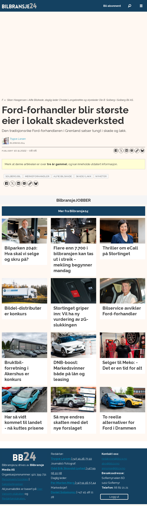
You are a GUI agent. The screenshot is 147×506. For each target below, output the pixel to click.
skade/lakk (83, 176)
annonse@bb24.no (113, 468)
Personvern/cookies (15, 479)
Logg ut (114, 496)
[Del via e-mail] (131, 150)
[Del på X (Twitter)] (121, 150)
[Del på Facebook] (115, 150)
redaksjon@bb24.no (114, 458)
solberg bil (13, 176)
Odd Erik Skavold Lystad (68, 468)
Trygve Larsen (61, 458)
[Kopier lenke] (137, 150)
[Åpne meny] (141, 5)
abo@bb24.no (110, 463)
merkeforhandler (37, 176)
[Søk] (129, 6)
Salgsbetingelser (12, 484)
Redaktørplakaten (13, 498)
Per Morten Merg (62, 482)
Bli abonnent (112, 5)
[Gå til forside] (49, 5)
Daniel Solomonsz (63, 492)
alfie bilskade (62, 176)
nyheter (101, 176)
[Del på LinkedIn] (126, 150)
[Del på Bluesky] (142, 150)
